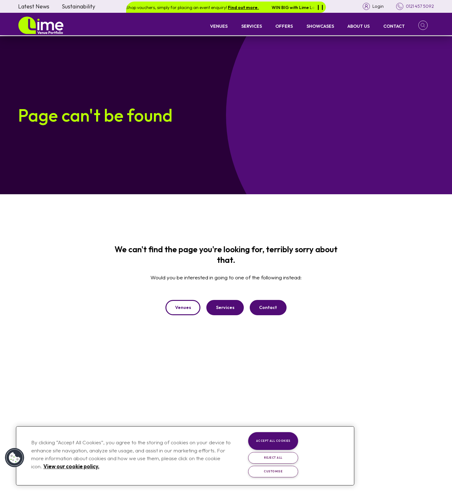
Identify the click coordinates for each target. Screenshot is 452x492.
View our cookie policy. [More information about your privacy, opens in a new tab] (71, 466)
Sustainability (78, 6)
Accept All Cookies (273, 440)
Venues (219, 26)
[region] (185, 456)
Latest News (33, 6)
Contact (394, 26)
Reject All (273, 457)
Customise (273, 471)
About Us (358, 26)
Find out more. (248, 7)
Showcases (320, 26)
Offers (284, 26)
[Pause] (320, 7)
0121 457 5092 (419, 6)
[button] (426, 25)
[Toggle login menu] (372, 6)
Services (251, 26)
